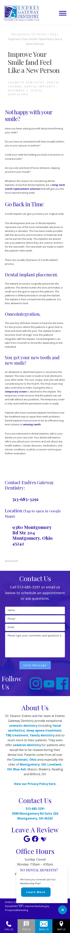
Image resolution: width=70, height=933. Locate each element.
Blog (53, 34)
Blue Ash (19, 769)
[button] (62, 13)
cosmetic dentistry (23, 726)
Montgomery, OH (33, 764)
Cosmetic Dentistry (26, 82)
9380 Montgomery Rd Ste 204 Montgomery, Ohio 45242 (32, 535)
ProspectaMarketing (16, 910)
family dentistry (42, 735)
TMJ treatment (17, 735)
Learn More (35, 892)
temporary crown (16, 391)
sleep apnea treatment (43, 730)
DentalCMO (14, 906)
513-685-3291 (25, 499)
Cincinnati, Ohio (24, 759)
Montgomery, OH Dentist (29, 34)
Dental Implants (40, 86)
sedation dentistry (27, 745)
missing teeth (32, 424)
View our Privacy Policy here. (35, 784)
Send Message (35, 665)
